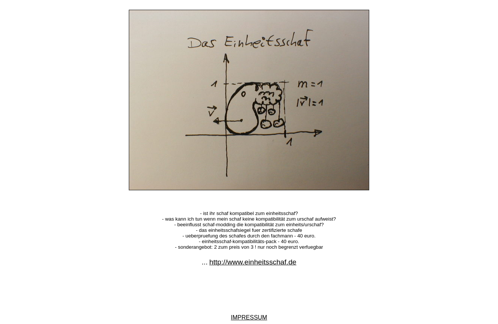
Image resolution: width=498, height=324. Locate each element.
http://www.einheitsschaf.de (253, 262)
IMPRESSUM (249, 317)
